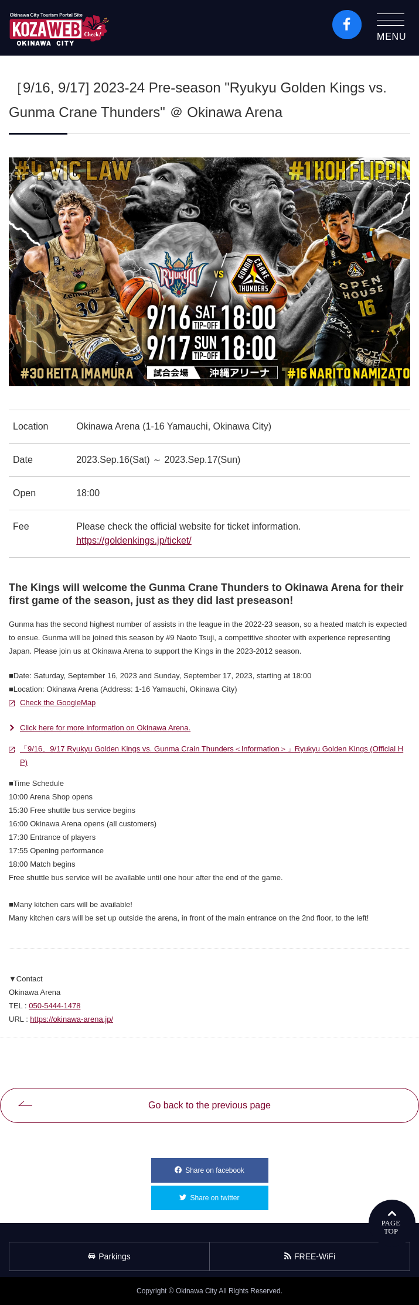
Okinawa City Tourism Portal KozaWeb (59, 28)
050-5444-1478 (54, 1005)
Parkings (109, 1256)
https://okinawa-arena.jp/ (71, 1019)
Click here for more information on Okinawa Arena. (105, 727)
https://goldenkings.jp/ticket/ (134, 540)
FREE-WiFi (309, 1256)
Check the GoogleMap (58, 702)
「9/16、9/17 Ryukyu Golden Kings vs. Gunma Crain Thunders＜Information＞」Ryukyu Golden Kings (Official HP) (211, 754)
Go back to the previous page (209, 1105)
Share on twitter (229, 1194)
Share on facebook (226, 1166)
